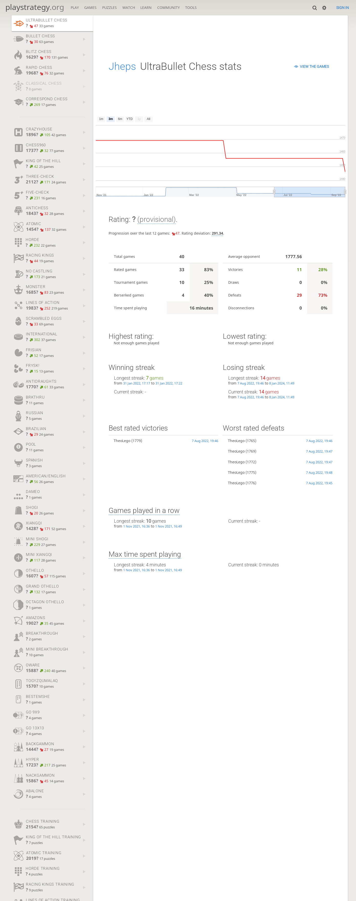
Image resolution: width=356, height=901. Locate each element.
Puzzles (109, 7)
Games (90, 7)
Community (168, 7)
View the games (314, 66)
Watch (128, 7)
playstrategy (34, 7)
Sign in (342, 8)
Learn (146, 7)
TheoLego (122, 440)
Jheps (122, 66)
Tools (191, 7)
